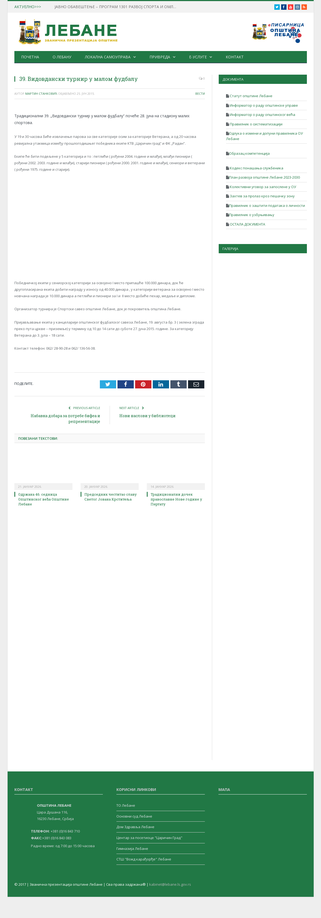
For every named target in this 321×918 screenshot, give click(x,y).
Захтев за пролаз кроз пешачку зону (262, 196)
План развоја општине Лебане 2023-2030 (264, 177)
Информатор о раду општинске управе (263, 105)
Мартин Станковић (41, 93)
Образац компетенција (249, 153)
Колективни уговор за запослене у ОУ (262, 186)
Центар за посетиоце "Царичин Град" (149, 837)
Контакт (234, 56)
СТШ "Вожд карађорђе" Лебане (143, 859)
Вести (200, 93)
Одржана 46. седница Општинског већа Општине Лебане (43, 499)
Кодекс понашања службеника (256, 168)
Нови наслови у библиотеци (147, 415)
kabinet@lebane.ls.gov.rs (170, 884)
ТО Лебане (125, 805)
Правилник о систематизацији (255, 124)
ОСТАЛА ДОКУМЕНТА (247, 224)
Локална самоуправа (107, 56)
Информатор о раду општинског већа (262, 114)
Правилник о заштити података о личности (267, 205)
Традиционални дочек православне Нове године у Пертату (176, 499)
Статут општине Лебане (250, 95)
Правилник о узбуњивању (251, 214)
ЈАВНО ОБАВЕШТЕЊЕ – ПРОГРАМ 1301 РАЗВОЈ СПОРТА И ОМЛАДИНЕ (117, 6)
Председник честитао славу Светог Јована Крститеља (110, 497)
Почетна (30, 56)
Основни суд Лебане (134, 816)
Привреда (159, 56)
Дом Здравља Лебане (135, 826)
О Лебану (61, 56)
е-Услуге (197, 56)
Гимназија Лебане (132, 848)
